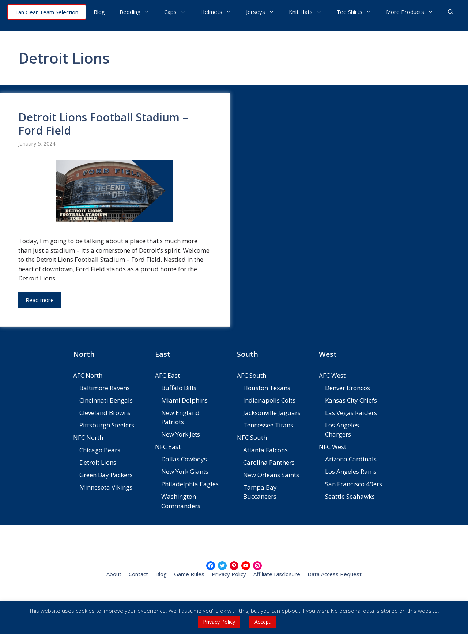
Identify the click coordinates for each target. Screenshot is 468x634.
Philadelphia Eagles (190, 484)
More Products (413, 12)
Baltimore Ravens (104, 388)
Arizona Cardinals (351, 459)
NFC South (252, 437)
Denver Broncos (347, 388)
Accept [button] (262, 621)
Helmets (219, 12)
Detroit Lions (97, 462)
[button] (451, 12)
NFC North (88, 437)
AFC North (87, 375)
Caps (178, 12)
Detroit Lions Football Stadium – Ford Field (103, 124)
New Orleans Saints (271, 475)
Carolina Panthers (269, 462)
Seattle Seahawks (350, 496)
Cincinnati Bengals (106, 400)
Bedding (138, 12)
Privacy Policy (229, 574)
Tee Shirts (357, 12)
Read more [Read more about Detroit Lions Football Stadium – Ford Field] (40, 299)
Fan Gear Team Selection (46, 12)
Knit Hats (309, 12)
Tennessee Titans (268, 425)
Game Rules (189, 574)
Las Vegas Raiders (351, 412)
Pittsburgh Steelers (106, 425)
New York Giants (184, 471)
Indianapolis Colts (269, 400)
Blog (99, 11)
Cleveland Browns (105, 412)
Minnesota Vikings (105, 487)
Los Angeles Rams (351, 471)
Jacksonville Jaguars (272, 412)
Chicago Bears (99, 450)
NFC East (168, 446)
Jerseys (264, 12)
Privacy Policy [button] (219, 621)
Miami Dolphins (184, 400)
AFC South (251, 375)
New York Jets (180, 434)
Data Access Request (334, 574)
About (113, 574)
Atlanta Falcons (265, 450)
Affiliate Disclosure (276, 574)
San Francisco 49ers (353, 484)
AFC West (332, 375)
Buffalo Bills (178, 388)
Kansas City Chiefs (351, 400)
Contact (138, 574)
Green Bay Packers (106, 475)
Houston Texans (266, 388)
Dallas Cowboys (184, 459)
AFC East (167, 375)
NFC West (332, 446)
